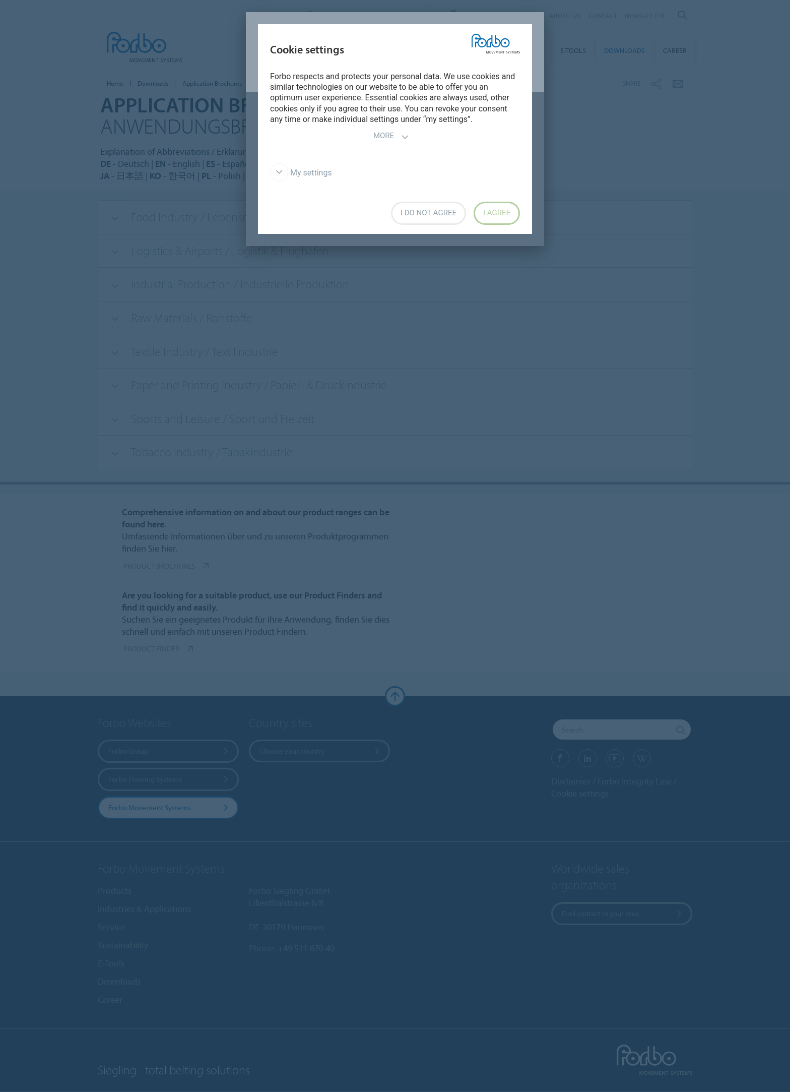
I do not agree (428, 212)
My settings (301, 172)
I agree (496, 212)
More (391, 137)
